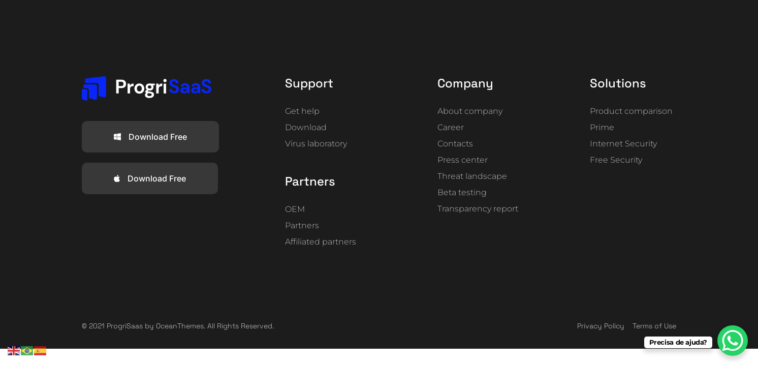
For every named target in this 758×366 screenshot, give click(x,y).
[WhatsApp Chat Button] (732, 340)
